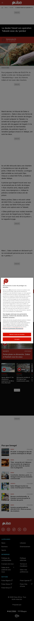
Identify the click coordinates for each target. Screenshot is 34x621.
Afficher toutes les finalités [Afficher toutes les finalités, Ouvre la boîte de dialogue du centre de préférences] (17, 334)
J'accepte (17, 339)
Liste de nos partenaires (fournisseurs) (13, 328)
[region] (17, 310)
